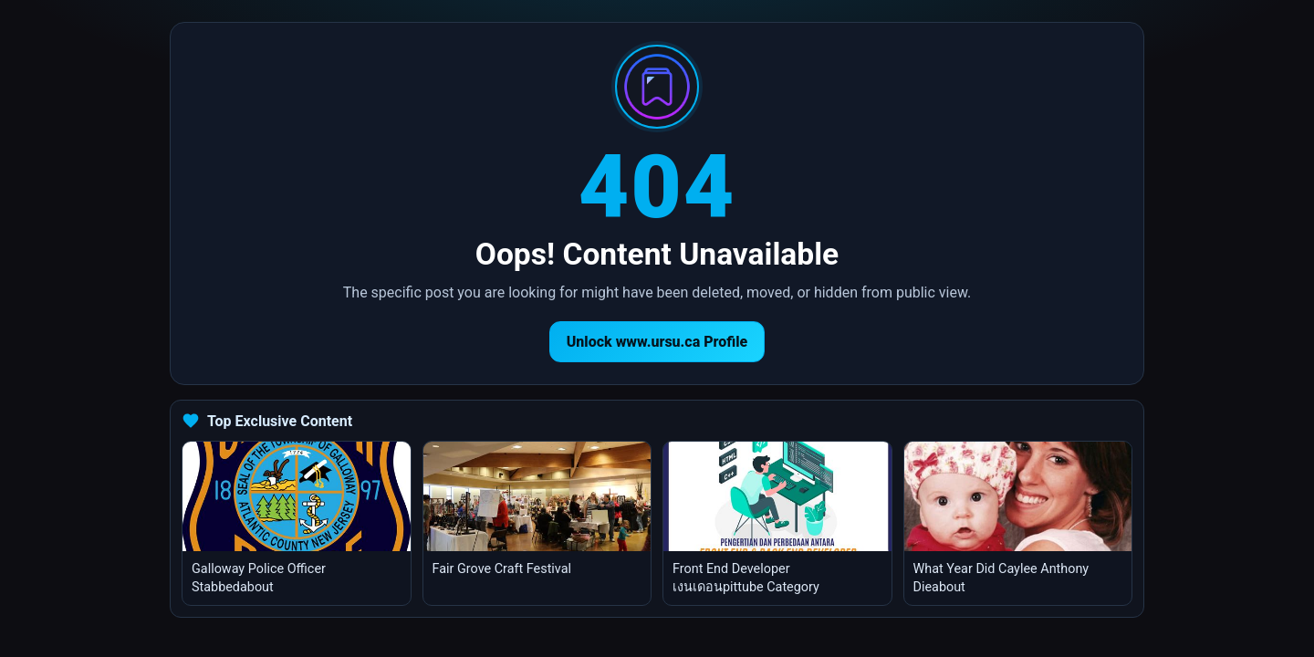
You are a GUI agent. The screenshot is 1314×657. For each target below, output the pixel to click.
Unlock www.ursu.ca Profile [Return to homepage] (657, 341)
